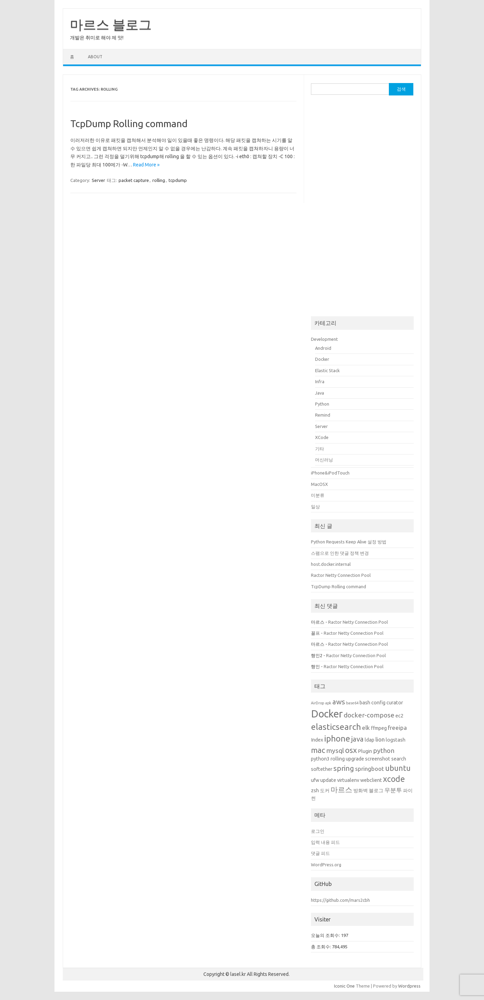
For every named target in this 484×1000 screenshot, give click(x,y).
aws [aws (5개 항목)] (338, 702)
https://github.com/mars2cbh (340, 900)
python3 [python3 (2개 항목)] (320, 759)
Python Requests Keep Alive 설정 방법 (348, 541)
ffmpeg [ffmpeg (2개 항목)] (379, 728)
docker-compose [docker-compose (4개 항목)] (369, 715)
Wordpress (409, 985)
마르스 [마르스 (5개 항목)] (341, 790)
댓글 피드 (320, 853)
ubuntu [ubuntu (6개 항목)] (398, 768)
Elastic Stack (327, 370)
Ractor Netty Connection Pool (341, 575)
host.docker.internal (331, 564)
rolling (158, 180)
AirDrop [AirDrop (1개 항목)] (317, 703)
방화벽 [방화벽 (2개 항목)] (360, 790)
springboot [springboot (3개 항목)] (369, 768)
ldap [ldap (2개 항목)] (369, 740)
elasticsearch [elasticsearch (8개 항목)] (336, 727)
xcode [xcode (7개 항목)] (394, 778)
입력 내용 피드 (325, 842)
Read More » (146, 164)
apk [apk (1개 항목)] (328, 703)
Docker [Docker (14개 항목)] (327, 714)
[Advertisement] (362, 206)
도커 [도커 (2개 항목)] (325, 790)
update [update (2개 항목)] (328, 780)
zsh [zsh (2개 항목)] (315, 790)
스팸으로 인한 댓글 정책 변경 (340, 553)
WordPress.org (326, 864)
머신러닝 (324, 459)
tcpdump (178, 180)
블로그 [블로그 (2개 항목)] (376, 790)
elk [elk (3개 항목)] (366, 727)
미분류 (317, 495)
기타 (319, 448)
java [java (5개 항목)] (357, 739)
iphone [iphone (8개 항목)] (337, 738)
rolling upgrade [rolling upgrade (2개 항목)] (347, 759)
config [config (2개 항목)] (378, 702)
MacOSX (319, 484)
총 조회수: (321, 946)
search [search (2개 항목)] (398, 759)
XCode (322, 437)
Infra (319, 381)
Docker (322, 359)
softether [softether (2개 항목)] (321, 769)
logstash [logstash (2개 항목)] (395, 740)
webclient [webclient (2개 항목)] (371, 780)
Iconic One (344, 985)
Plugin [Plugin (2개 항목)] (365, 751)
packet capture (134, 180)
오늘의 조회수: (326, 935)
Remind (322, 414)
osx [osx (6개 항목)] (351, 750)
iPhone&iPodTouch (330, 472)
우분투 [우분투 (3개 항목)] (393, 790)
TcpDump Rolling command (129, 123)
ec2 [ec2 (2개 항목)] (399, 715)
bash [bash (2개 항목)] (365, 702)
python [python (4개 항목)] (383, 750)
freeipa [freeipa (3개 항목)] (397, 727)
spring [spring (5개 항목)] (343, 768)
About (95, 56)
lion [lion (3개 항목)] (380, 739)
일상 (315, 506)
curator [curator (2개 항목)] (394, 702)
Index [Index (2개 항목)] (317, 740)
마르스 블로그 (111, 24)
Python (322, 403)
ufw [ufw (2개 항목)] (315, 780)
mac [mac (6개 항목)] (318, 750)
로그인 (317, 831)
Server (98, 180)
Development (324, 339)
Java (319, 392)
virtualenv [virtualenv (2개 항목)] (348, 780)
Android (323, 348)
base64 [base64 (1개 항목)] (352, 703)
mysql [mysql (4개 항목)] (335, 750)
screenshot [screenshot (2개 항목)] (377, 759)
